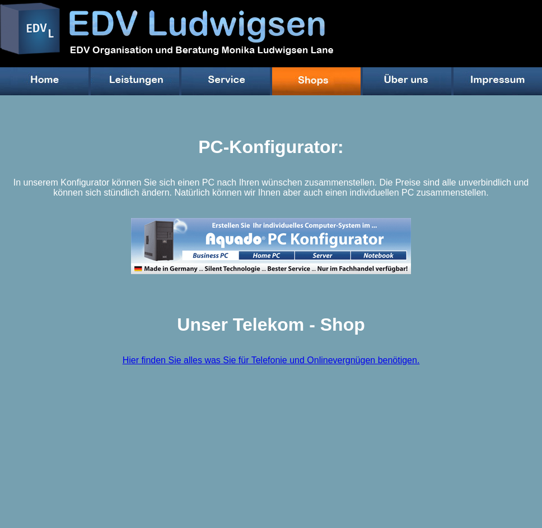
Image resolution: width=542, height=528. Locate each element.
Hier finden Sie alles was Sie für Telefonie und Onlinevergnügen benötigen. (271, 360)
